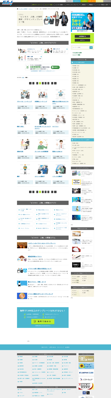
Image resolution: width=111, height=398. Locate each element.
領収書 (20, 362)
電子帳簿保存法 (22, 372)
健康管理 (66, 369)
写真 (65, 392)
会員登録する (82, 36)
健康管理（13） (76, 106)
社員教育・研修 (52, 366)
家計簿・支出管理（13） (78, 136)
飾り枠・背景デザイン (43, 228)
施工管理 (36, 375)
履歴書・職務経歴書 (53, 369)
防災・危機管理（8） (78, 102)
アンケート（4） (77, 97)
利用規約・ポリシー (68, 372)
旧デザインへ (107, 1)
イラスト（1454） (77, 157)
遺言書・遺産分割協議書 (54, 378)
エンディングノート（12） (79, 132)
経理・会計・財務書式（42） (79, 125)
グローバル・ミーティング (24, 101)
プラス (85, 278)
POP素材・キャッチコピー (61, 223)
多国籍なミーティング (41, 101)
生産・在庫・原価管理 (54, 362)
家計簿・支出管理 (38, 383)
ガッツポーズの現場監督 (41, 151)
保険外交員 (20, 151)
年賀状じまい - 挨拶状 (39, 395)
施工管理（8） (76, 119)
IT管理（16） (76, 134)
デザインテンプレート (72, 4)
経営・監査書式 (67, 375)
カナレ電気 (76, 282)
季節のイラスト (60, 210)
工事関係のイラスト (25, 223)
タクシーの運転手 (40, 176)
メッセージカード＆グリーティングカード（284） (82, 148)
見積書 (20, 359)
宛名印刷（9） (76, 100)
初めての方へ (69, 1)
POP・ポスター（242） (78, 150)
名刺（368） (76, 143)
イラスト (51, 394)
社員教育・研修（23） (78, 95)
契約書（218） (76, 65)
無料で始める (44, 321)
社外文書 (66, 356)
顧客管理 (21, 366)
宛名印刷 (21, 369)
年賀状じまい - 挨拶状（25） (79, 163)
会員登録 (84, 1)
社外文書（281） (77, 72)
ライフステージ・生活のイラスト (61, 228)
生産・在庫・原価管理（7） (79, 87)
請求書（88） (76, 80)
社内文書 (51, 356)
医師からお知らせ (57, 151)
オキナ (74, 278)
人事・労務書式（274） (78, 121)
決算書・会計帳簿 (38, 366)
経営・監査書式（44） (78, 123)
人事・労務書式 (52, 375)
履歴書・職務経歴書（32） (79, 104)
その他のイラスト (42, 223)
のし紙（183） (76, 145)
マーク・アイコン (25, 228)
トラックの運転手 (57, 176)
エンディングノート (68, 378)
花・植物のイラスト (25, 214)
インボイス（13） (77, 113)
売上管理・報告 (67, 362)
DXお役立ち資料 (77, 52)
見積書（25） (76, 74)
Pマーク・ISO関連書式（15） (80, 85)
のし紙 (35, 389)
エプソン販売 (76, 276)
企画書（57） (76, 67)
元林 (84, 280)
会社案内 (67, 347)
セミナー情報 (48, 4)
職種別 (91, 4)
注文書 (35, 359)
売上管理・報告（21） (78, 89)
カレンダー (21, 395)
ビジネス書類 (59, 4)
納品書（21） (76, 78)
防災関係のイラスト (61, 219)
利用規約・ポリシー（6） (79, 115)
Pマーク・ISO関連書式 (39, 362)
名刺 (20, 389)
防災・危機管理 (37, 369)
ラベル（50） (76, 152)
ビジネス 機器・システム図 (26, 210)
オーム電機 (76, 280)
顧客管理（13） (76, 91)
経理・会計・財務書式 (24, 378)
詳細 (23, 77)
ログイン (77, 1)
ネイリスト (55, 126)
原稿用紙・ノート (38, 392)
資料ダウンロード (37, 4)
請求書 (65, 359)
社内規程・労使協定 (23, 375)
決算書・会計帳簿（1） (78, 93)
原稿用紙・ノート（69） (78, 154)
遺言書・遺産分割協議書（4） (80, 130)
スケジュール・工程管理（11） (80, 110)
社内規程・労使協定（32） (79, 117)
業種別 (84, 4)
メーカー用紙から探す (102, 4)
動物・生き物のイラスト (43, 214)
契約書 (20, 356)
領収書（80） (76, 82)
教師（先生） (20, 126)
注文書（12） (76, 76)
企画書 (35, 356)
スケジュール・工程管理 (39, 372)
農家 (18, 176)
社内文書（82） (76, 70)
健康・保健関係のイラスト (43, 219)
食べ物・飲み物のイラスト (26, 219)
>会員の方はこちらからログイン (42, 325)
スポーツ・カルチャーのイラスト (61, 214)
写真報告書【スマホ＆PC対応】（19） (82, 128)
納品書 (50, 359)
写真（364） (76, 159)
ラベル (20, 392)
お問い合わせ (92, 1)
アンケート (66, 366)
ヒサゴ (85, 276)
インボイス (51, 372)
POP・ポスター (67, 389)
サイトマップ (99, 1)
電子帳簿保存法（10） (78, 108)
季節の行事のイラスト (43, 210)
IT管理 (20, 381)
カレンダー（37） (77, 161)
